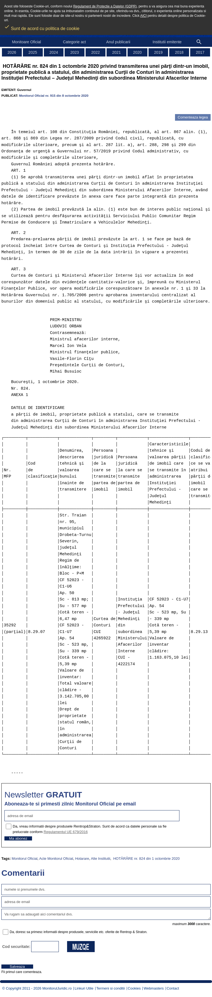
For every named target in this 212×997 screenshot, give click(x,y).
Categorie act (74, 42)
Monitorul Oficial (24, 858)
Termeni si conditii (110, 988)
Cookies (134, 988)
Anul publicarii (118, 42)
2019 (158, 52)
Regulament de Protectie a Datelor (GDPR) (105, 6)
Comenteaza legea (193, 117)
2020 (137, 52)
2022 (95, 52)
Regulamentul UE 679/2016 (66, 832)
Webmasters (154, 988)
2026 (11, 52)
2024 (53, 52)
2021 (116, 52)
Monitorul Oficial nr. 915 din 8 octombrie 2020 (53, 95)
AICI (143, 16)
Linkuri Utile (84, 988)
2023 (74, 52)
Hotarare (82, 858)
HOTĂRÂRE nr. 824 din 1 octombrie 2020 (146, 858)
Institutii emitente (167, 42)
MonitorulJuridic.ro (56, 988)
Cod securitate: (16, 946)
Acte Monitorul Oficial (56, 858)
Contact (173, 988)
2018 (179, 52)
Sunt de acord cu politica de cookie (42, 27)
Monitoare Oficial (26, 42)
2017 (200, 52)
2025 (32, 52)
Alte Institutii (100, 858)
